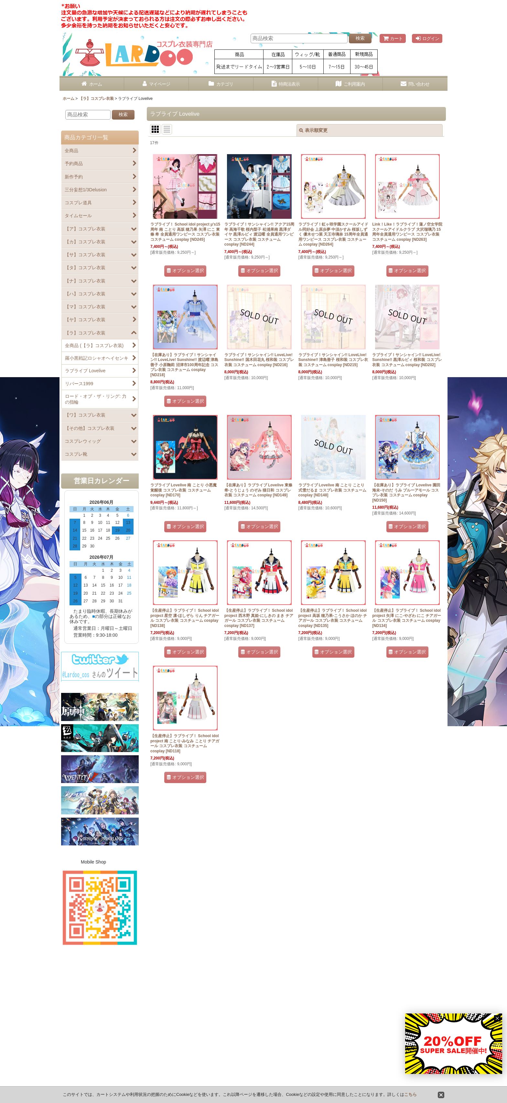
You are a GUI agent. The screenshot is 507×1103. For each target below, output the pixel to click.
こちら (410, 1094)
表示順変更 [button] (313, 130)
